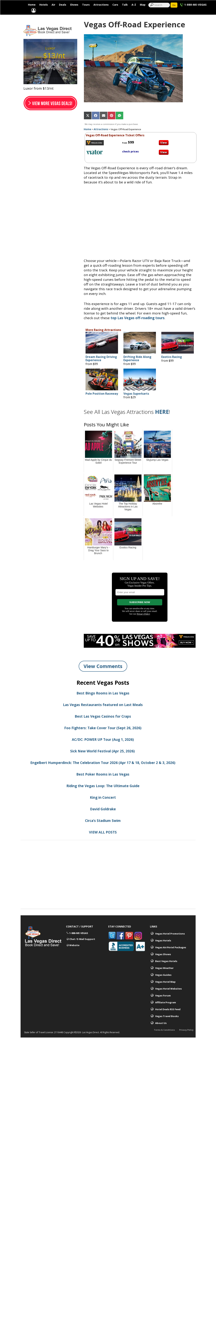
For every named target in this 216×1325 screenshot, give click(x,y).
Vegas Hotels (163, 949)
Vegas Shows (163, 963)
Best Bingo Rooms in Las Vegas (103, 702)
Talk (125, 4)
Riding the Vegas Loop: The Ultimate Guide (102, 794)
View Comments (103, 675)
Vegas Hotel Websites (168, 997)
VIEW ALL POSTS (103, 841)
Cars (115, 4)
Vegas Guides (163, 983)
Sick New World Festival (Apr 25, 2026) (103, 759)
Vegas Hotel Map (165, 990)
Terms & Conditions (164, 1041)
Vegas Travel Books (167, 1024)
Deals (62, 4)
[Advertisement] (108, 892)
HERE (162, 420)
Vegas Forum (163, 1004)
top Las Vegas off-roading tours (138, 326)
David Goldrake (103, 817)
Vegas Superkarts (136, 402)
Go (174, 5)
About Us (161, 1031)
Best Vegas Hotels (166, 969)
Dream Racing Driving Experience (101, 367)
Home (32, 4)
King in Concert (103, 806)
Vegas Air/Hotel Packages (170, 956)
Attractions (101, 4)
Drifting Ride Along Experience (137, 367)
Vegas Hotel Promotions (170, 942)
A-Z (134, 4)
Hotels (43, 4)
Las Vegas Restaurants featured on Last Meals (103, 713)
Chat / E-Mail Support (82, 948)
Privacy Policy (186, 1041)
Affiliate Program (165, 1011)
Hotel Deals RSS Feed (167, 1018)
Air (53, 4)
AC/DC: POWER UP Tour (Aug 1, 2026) (103, 748)
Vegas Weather (164, 976)
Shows (74, 4)
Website (74, 954)
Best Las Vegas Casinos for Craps (103, 725)
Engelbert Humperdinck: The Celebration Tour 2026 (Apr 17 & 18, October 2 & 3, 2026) (102, 771)
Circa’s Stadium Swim (103, 829)
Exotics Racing (171, 365)
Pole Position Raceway (102, 402)
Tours (86, 4)
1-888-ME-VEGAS (195, 4)
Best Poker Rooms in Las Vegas (102, 783)
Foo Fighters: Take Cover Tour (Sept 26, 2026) (102, 736)
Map (142, 4)
